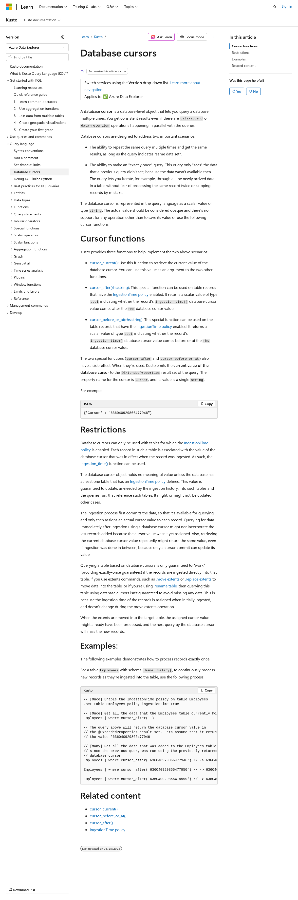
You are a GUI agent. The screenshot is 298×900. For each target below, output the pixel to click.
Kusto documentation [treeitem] (26, 66)
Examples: (239, 59)
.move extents (167, 578)
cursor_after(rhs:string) (109, 287)
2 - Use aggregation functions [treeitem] (36, 108)
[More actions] (213, 37)
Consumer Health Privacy (142, 885)
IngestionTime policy (131, 294)
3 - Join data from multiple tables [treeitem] (39, 115)
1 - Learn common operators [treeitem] (35, 101)
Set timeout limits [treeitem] (27, 164)
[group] (149, 739)
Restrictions (240, 52)
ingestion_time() (94, 463)
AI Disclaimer (16, 885)
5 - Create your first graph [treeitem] (34, 129)
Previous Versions (45, 885)
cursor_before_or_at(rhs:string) (116, 319)
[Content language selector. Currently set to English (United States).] (28, 873)
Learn (84, 36)
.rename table (165, 585)
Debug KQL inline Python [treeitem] (33, 178)
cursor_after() (101, 822)
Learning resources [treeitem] (28, 87)
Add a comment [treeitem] (26, 157)
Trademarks (204, 885)
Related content (244, 65)
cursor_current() (104, 262)
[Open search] (275, 6)
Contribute (88, 885)
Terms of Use (180, 885)
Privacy (107, 885)
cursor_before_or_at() (108, 815)
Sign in (287, 6)
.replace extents (198, 578)
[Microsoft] (9, 6)
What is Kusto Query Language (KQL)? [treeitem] (39, 73)
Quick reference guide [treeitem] (30, 94)
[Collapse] (62, 37)
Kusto (98, 36)
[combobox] (37, 47)
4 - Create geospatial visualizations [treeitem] (40, 122)
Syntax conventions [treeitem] (28, 150)
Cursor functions (245, 46)
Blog (67, 885)
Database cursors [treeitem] (27, 171)
